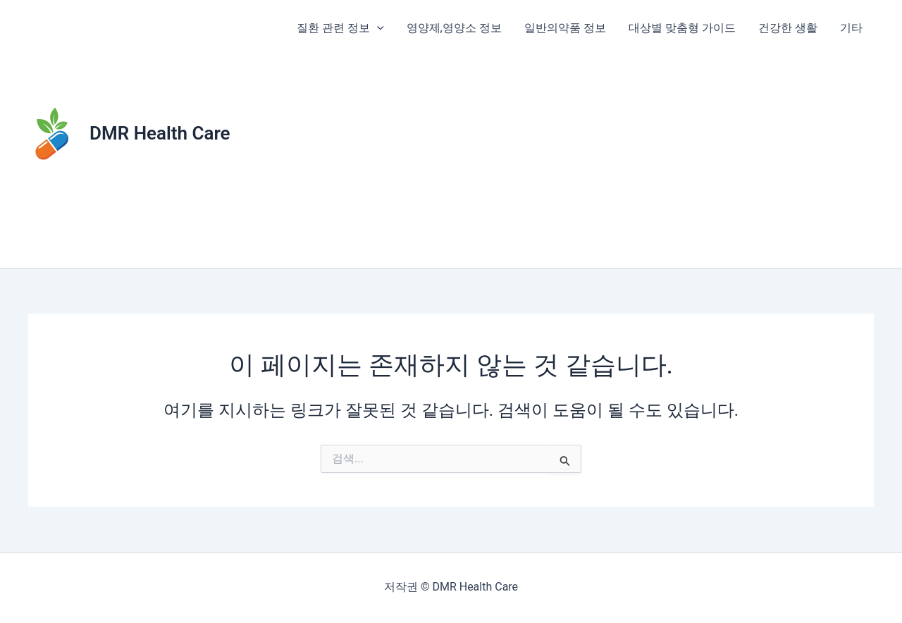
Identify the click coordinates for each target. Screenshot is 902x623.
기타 (851, 28)
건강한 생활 (787, 28)
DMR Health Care (159, 133)
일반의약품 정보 (565, 28)
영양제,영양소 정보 (454, 28)
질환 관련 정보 (340, 28)
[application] (377, 28)
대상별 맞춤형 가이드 (682, 28)
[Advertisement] (579, 162)
